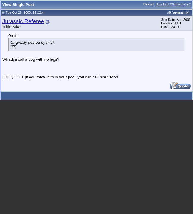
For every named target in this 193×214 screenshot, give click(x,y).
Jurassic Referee (23, 21)
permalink (180, 12)
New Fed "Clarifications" (173, 4)
